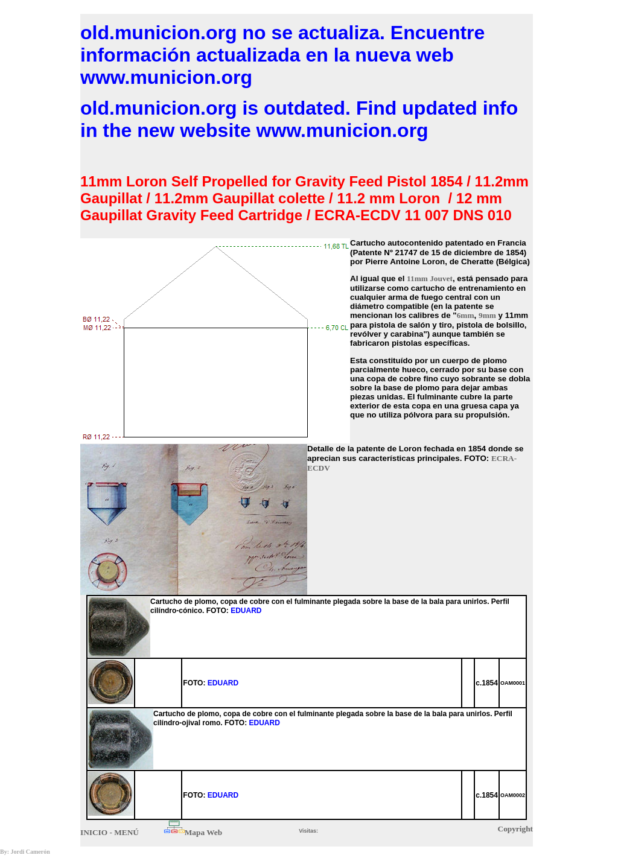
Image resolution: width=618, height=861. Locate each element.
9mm (487, 315)
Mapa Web (203, 832)
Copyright (516, 828)
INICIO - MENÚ (109, 832)
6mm (465, 315)
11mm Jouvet (430, 278)
